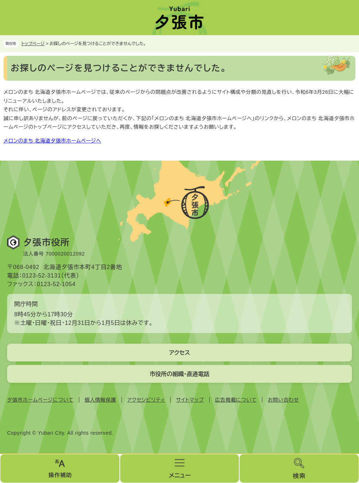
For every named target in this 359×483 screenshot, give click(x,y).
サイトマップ (190, 400)
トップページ (33, 43)
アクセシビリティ (146, 400)
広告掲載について (236, 400)
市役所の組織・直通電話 (179, 374)
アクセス (179, 353)
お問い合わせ (283, 400)
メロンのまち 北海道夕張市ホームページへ (52, 141)
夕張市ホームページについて (40, 400)
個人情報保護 (100, 400)
